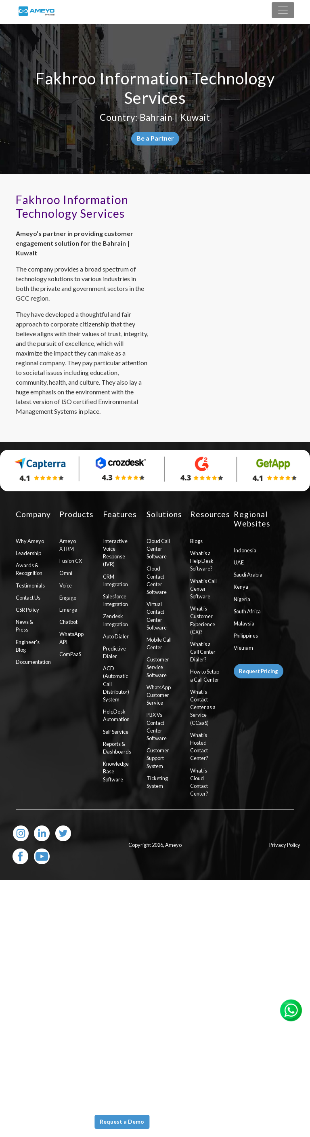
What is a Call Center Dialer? (203, 652)
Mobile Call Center (159, 643)
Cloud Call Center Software (158, 549)
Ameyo (173, 845)
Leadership (28, 553)
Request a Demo (122, 1121)
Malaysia (244, 623)
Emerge (68, 609)
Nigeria (242, 599)
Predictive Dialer (114, 652)
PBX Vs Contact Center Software (157, 726)
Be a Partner (155, 138)
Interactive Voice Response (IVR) (115, 553)
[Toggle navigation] (283, 10)
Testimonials (30, 585)
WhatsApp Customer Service (159, 695)
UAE (239, 562)
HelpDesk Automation (116, 715)
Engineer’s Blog (28, 646)
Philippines (246, 635)
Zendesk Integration (115, 620)
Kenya (241, 586)
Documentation (31, 662)
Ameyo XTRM (67, 545)
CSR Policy (27, 609)
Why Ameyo (30, 541)
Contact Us (28, 597)
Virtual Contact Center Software (157, 616)
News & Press (24, 626)
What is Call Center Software (203, 589)
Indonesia (245, 550)
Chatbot (68, 622)
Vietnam (243, 647)
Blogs (196, 541)
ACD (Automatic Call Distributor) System (116, 684)
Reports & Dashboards (117, 748)
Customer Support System (158, 758)
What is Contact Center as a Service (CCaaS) (203, 707)
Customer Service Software (158, 667)
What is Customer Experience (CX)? (202, 620)
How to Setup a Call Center (204, 675)
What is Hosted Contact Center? (199, 747)
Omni (65, 573)
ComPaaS (70, 654)
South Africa (247, 611)
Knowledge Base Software (116, 771)
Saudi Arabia (248, 574)
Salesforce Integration (115, 600)
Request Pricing (258, 671)
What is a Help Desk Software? (202, 561)
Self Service (115, 732)
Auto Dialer (116, 636)
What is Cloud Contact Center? (199, 782)
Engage (67, 597)
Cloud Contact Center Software (157, 580)
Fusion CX (70, 561)
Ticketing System (157, 782)
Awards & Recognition (29, 569)
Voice (65, 585)
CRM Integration (115, 580)
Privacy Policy (284, 845)
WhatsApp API (71, 638)
